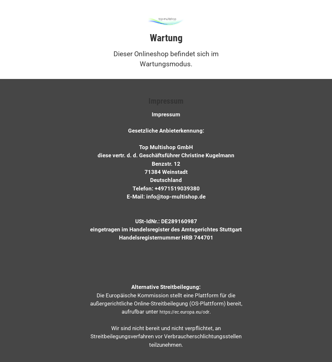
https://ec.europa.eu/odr (184, 312)
